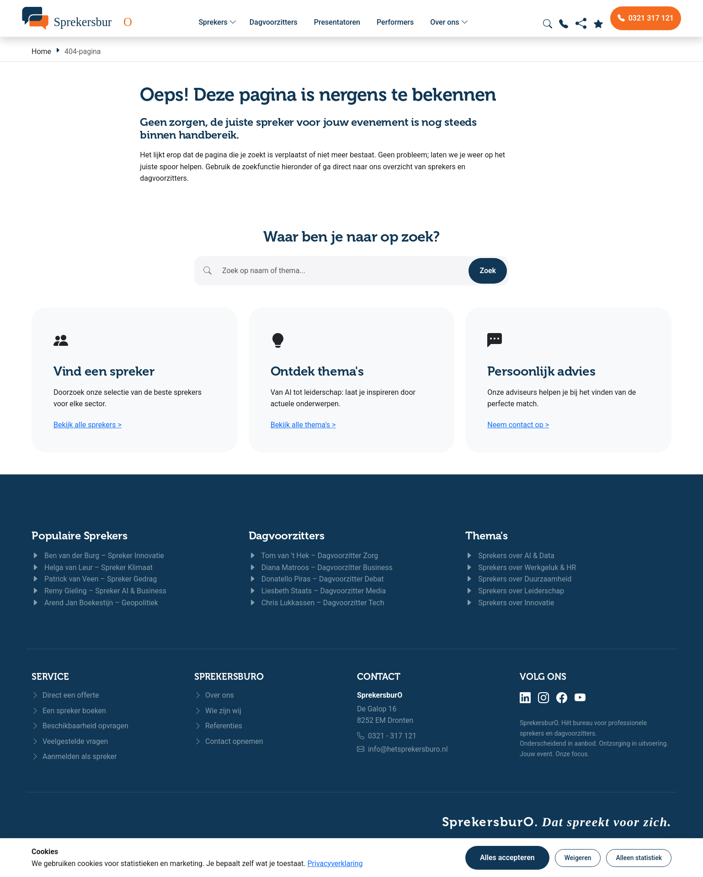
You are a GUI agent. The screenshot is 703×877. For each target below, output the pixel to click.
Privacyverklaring (334, 863)
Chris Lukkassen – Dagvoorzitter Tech (316, 602)
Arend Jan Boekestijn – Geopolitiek (95, 602)
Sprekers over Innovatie (509, 602)
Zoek (487, 270)
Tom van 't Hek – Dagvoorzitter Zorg (313, 555)
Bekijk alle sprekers (87, 424)
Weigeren (578, 857)
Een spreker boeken (69, 710)
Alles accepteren (507, 857)
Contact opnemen (228, 741)
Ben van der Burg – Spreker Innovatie (98, 555)
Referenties (218, 725)
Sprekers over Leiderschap (514, 590)
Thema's (486, 535)
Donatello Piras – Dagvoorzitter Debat (316, 579)
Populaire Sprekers (80, 535)
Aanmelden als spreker (74, 756)
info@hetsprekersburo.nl (408, 749)
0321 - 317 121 (392, 736)
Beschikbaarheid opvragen (80, 725)
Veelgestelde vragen (70, 741)
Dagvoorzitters (274, 22)
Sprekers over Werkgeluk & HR (520, 567)
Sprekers (217, 22)
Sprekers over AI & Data (509, 555)
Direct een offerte (65, 695)
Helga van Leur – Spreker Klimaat (92, 567)
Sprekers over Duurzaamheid (518, 579)
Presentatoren (337, 22)
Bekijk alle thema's (303, 424)
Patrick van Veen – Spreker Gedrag (94, 579)
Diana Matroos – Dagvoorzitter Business (321, 567)
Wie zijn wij (217, 710)
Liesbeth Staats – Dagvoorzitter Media (317, 590)
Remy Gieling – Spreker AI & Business (99, 590)
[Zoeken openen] (547, 24)
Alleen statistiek (639, 857)
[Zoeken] (343, 271)
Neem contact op (518, 424)
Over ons (449, 22)
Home (41, 51)
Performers (395, 22)
